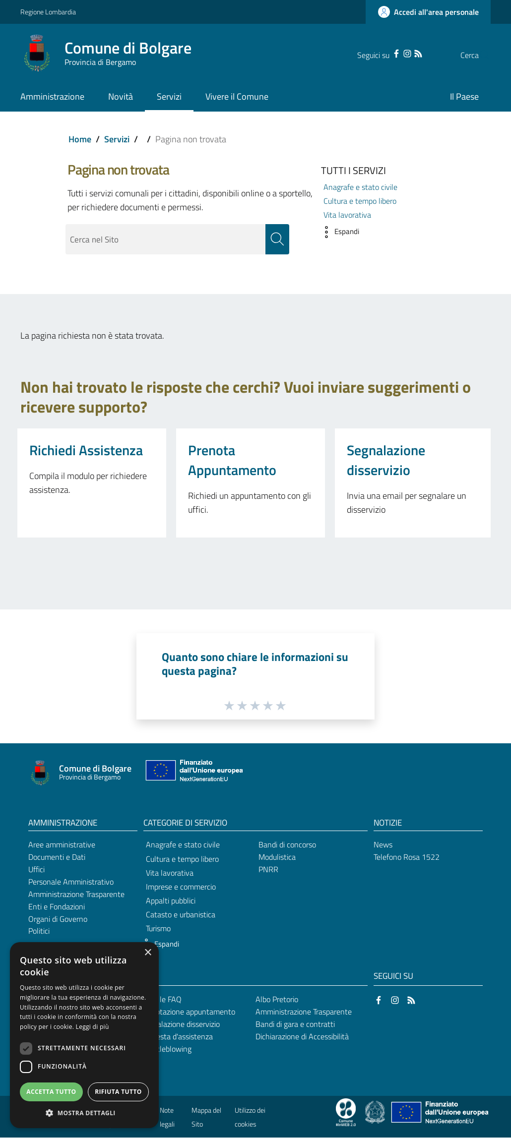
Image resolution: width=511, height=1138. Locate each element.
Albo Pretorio (277, 1000)
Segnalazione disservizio (386, 459)
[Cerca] (479, 55)
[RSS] (398, 53)
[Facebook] (377, 53)
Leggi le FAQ (161, 1000)
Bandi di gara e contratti (295, 1024)
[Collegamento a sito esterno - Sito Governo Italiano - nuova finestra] (375, 1112)
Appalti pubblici (170, 900)
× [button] (147, 953)
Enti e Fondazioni (56, 906)
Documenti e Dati (56, 857)
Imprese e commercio (181, 887)
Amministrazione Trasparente (76, 894)
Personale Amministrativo (71, 882)
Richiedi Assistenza (86, 450)
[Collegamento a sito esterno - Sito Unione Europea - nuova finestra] (193, 772)
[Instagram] (387, 53)
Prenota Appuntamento (232, 459)
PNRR (268, 869)
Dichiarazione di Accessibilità (302, 1036)
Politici (39, 931)
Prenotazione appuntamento (187, 1012)
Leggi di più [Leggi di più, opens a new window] (92, 1026)
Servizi (116, 139)
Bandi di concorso (287, 845)
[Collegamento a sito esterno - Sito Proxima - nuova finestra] (346, 1112)
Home (79, 139)
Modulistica (277, 857)
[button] (337, 232)
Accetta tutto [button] (51, 1091)
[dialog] (84, 1035)
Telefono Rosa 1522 (407, 857)
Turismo (158, 929)
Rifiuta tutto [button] (118, 1091)
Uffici (36, 869)
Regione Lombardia (48, 11)
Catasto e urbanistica (180, 915)
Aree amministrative (61, 845)
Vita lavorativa (347, 215)
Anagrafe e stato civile (360, 187)
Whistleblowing (166, 1049)
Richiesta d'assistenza (176, 1036)
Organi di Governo (57, 919)
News (383, 845)
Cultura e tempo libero (359, 201)
